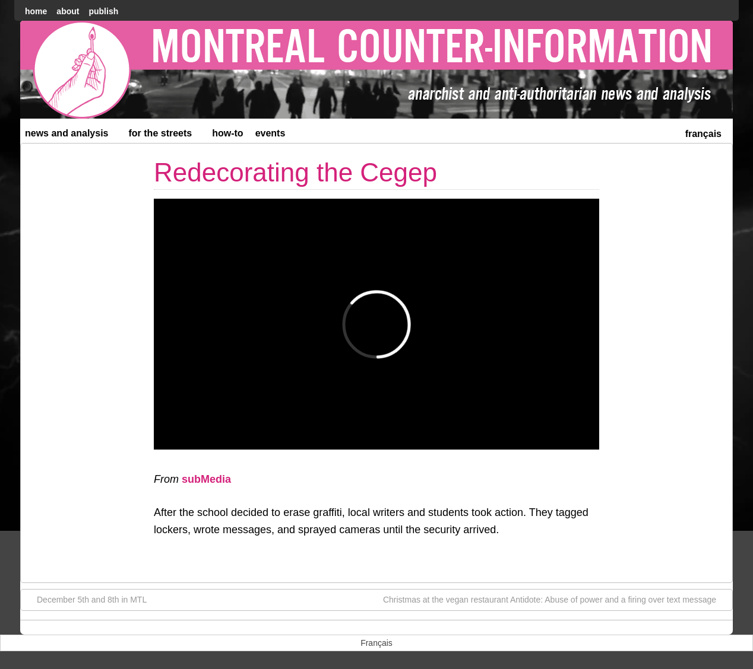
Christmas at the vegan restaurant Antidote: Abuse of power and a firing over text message (555, 599)
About (67, 11)
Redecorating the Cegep (295, 172)
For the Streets (166, 135)
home (36, 11)
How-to (227, 133)
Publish (103, 11)
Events (270, 133)
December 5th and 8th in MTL (86, 599)
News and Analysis (72, 135)
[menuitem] (703, 132)
